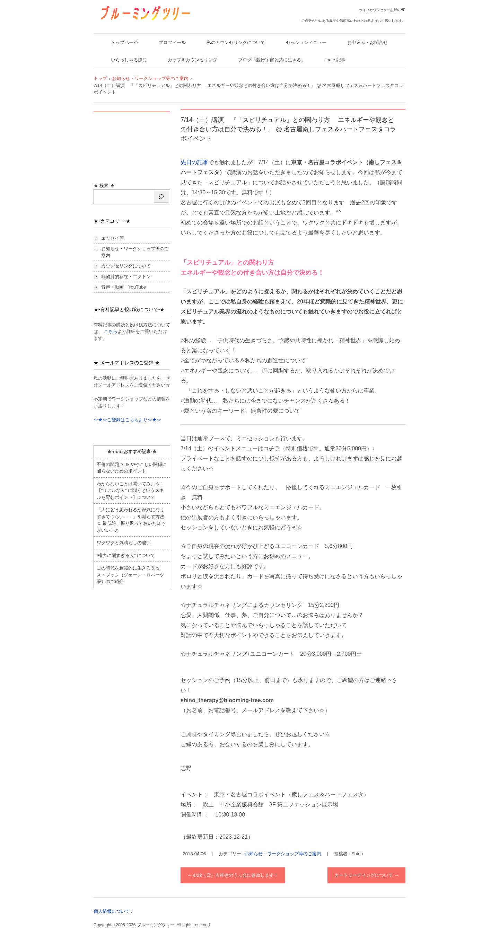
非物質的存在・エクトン (126, 276)
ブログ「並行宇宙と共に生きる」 (272, 59)
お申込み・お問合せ (367, 42)
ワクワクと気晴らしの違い (124, 542)
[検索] (161, 197)
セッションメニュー (306, 42)
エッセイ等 (112, 238)
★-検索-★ (104, 185)
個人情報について (112, 911)
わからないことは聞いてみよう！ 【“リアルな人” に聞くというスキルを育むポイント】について (130, 490)
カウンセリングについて (126, 265)
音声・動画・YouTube (123, 287)
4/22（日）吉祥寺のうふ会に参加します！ (233, 875)
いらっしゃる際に (129, 59)
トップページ (124, 42)
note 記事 (335, 59)
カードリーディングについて (366, 875)
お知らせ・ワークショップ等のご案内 (283, 853)
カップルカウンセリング (192, 59)
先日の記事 (194, 162)
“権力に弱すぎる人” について (126, 555)
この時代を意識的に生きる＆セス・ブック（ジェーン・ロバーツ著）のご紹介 (130, 574)
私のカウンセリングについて (236, 42)
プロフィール (172, 42)
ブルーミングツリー (123, 25)
